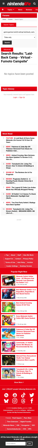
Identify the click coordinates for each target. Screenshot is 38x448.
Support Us (9, 259)
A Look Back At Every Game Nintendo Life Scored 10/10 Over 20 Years (20, 140)
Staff (19, 255)
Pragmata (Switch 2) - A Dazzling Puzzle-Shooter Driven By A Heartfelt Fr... (19, 181)
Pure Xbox (27, 418)
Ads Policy (21, 262)
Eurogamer (25, 425)
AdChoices (30, 410)
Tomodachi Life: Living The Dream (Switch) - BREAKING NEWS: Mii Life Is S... (20, 211)
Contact (18, 259)
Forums (6, 15)
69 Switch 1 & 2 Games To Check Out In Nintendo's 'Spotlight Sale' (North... (21, 196)
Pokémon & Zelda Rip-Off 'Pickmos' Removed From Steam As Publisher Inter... (19, 149)
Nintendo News (8, 425)
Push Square (17, 418)
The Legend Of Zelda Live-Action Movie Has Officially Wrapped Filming (21, 189)
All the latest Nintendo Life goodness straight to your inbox (19, 438)
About (13, 255)
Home (4, 19)
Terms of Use (10, 262)
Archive (30, 262)
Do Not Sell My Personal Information (19, 412)
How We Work (28, 255)
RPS (29, 429)
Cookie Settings (12, 266)
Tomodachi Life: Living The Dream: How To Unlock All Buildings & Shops (20, 166)
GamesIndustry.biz (14, 429)
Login (15, 97)
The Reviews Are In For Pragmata (19, 173)
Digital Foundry (25, 422)
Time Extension (12, 422)
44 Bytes (23, 410)
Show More (19, 382)
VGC (33, 425)
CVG (24, 429)
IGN (18, 425)
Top (7, 255)
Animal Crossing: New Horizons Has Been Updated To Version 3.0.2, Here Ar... (20, 157)
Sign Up (22, 97)
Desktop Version (26, 266)
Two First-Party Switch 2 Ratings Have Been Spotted (20, 204)
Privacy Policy (28, 259)
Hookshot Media (16, 408)
